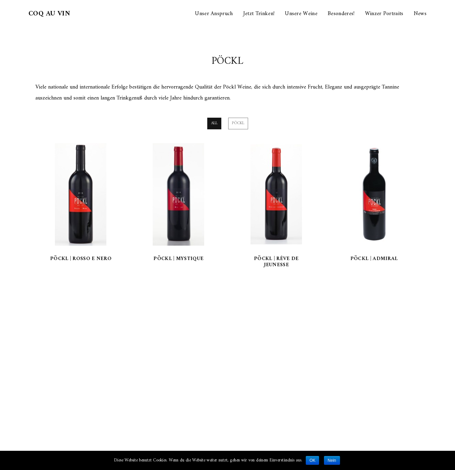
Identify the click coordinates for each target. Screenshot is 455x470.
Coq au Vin (49, 14)
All (214, 123)
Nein (332, 460)
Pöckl (238, 123)
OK (312, 460)
